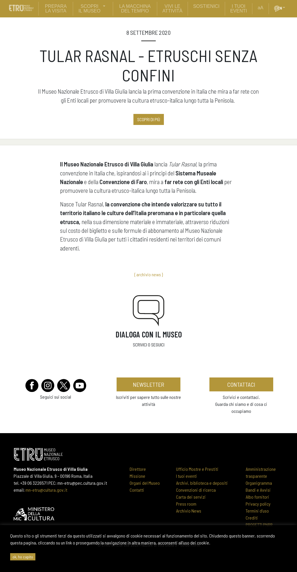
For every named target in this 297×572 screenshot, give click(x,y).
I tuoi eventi (186, 476)
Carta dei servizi (191, 497)
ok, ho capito (22, 556)
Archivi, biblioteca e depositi (202, 483)
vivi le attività (172, 8)
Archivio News (188, 510)
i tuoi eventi (238, 8)
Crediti (252, 517)
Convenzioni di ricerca (196, 490)
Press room (186, 503)
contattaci (241, 384)
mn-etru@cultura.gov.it (46, 490)
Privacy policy (258, 503)
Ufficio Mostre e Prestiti (197, 469)
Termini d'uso (257, 510)
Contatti (137, 490)
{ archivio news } (148, 274)
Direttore (138, 469)
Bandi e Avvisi (258, 490)
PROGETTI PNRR (259, 524)
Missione (137, 476)
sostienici (206, 6)
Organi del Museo (145, 483)
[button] (286, 7)
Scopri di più (148, 119)
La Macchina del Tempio (135, 8)
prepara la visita (56, 8)
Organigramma (259, 483)
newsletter (148, 384)
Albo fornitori (257, 497)
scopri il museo (90, 8)
